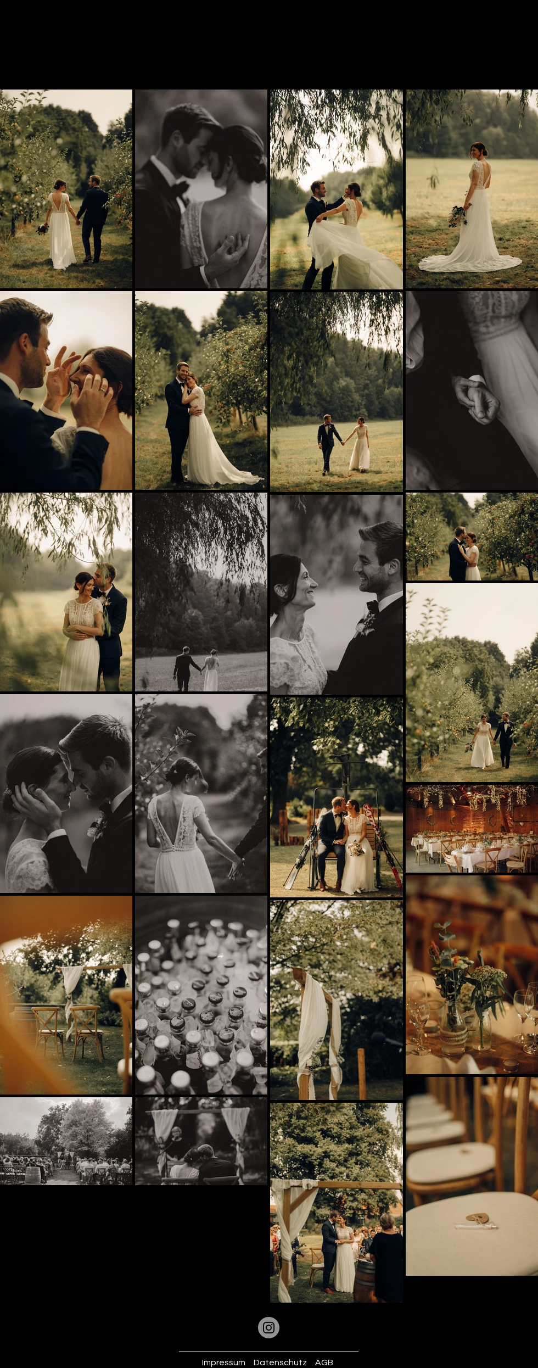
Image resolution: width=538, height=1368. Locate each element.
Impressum (223, 1362)
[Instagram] (268, 1327)
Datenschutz (280, 1362)
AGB (324, 1362)
